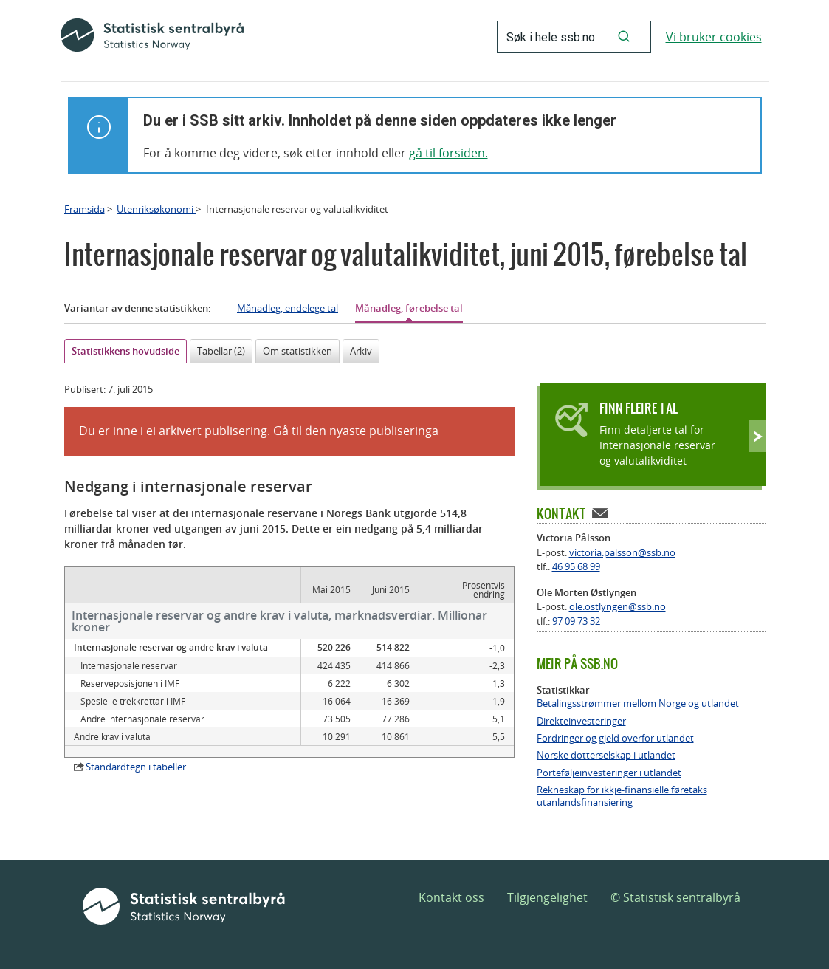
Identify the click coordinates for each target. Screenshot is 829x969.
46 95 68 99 (576, 566)
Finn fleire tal (638, 408)
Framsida (84, 209)
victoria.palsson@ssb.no (622, 552)
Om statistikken (297, 350)
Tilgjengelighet (547, 897)
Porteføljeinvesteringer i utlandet (609, 773)
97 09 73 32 (576, 621)
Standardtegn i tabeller (136, 766)
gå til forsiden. (448, 153)
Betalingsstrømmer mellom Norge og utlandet (638, 703)
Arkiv (361, 350)
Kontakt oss (451, 897)
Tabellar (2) (221, 350)
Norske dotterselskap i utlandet (606, 755)
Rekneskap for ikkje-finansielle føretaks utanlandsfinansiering (622, 796)
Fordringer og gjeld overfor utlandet (615, 738)
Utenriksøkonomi (156, 209)
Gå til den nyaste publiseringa (355, 430)
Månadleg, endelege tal (287, 308)
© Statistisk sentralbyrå (675, 897)
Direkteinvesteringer (581, 721)
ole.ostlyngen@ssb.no (617, 606)
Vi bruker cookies (714, 37)
